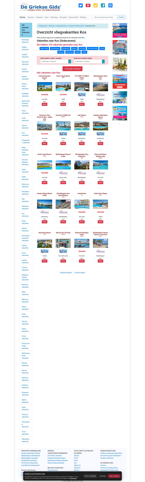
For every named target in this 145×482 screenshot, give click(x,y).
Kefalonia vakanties (25, 207)
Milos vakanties (25, 293)
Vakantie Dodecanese (76, 26)
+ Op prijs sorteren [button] (72, 69)
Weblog (83, 17)
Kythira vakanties (25, 229)
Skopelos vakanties (25, 394)
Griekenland (42, 26)
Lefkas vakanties (25, 247)
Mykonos (77, 465)
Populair (31, 17)
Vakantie (39, 17)
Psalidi (78, 52)
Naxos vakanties (25, 308)
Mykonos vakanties (25, 300)
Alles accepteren (114, 476)
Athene (76, 456)
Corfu (76, 458)
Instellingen (102, 476)
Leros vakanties (25, 254)
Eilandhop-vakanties (25, 41)
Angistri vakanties (25, 55)
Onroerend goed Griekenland (110, 456)
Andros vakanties (25, 70)
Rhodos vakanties (25, 364)
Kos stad (82, 48)
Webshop (54, 17)
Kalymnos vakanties (25, 185)
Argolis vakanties (25, 78)
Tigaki (84, 52)
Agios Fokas (44, 48)
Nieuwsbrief (73, 17)
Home (22, 17)
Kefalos (74, 48)
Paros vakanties (25, 315)
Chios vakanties (25, 112)
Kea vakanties (25, 200)
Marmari (61, 52)
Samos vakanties (25, 371)
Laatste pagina (79, 273)
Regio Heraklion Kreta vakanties (25, 151)
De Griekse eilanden (55, 456)
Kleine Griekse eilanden (56, 463)
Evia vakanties (25, 134)
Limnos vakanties (25, 269)
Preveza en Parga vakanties (26, 346)
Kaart (47, 17)
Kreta (76, 460)
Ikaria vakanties (25, 171)
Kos (75, 463)
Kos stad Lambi (92, 48)
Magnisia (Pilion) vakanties (25, 277)
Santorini (77, 468)
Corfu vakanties (25, 119)
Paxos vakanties (25, 330)
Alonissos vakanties (25, 63)
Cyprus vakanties (25, 127)
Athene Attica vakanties (25, 86)
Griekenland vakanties (29, 460)
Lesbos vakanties (25, 261)
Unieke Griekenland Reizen (30, 453)
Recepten (63, 17)
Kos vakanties (25, 215)
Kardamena (65, 48)
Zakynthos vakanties (25, 440)
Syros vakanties (25, 408)
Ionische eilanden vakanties (25, 162)
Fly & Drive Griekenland (29, 463)
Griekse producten (106, 458)
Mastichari (69, 52)
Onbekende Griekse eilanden (58, 460)
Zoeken (121, 17)
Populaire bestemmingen (57, 458)
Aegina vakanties (25, 48)
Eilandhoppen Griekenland (30, 456)
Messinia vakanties (25, 286)
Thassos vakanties (25, 416)
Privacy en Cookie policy (109, 468)
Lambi (102, 48)
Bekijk (44, 104)
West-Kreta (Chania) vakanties (26, 103)
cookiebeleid (73, 478)
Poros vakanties (25, 337)
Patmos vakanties (25, 322)
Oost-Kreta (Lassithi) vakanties (25, 238)
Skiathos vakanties (25, 386)
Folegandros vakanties (26, 141)
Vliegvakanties (61, 26)
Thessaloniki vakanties (26, 424)
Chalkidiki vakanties (25, 95)
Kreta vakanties (25, 222)
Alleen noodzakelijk (90, 476)
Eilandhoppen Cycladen (29, 458)
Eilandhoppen (55, 48)
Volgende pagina (66, 273)
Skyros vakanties (25, 401)
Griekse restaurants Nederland (111, 453)
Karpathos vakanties (25, 193)
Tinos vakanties (25, 433)
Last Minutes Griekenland (30, 465)
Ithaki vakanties (25, 178)
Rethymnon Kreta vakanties (26, 355)
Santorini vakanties (25, 379)
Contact (103, 465)
